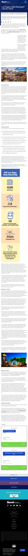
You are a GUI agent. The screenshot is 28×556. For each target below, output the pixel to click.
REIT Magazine (12, 13)
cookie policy (10, 554)
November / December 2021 (20, 13)
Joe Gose (8, 19)
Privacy (14, 523)
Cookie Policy (14, 524)
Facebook (8, 505)
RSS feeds (14, 521)
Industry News (7, 13)
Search (14, 519)
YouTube (17, 505)
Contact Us (14, 528)
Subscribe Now (14, 496)
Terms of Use (14, 526)
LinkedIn (11, 505)
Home (3, 13)
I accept (22, 550)
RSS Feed (20, 505)
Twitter (14, 505)
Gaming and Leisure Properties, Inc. (14, 453)
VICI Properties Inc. (9, 431)
